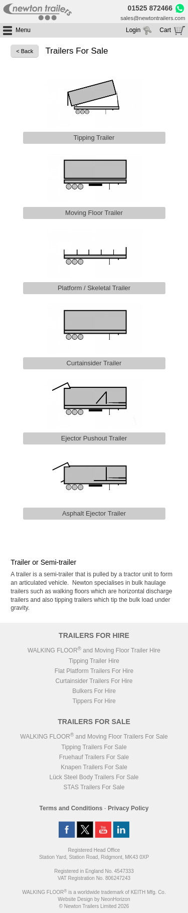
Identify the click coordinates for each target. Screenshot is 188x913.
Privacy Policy (128, 808)
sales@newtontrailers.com (152, 18)
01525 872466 (150, 8)
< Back (24, 51)
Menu (23, 30)
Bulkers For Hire (94, 691)
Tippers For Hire (93, 701)
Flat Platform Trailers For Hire (94, 670)
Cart (165, 30)
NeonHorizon (115, 899)
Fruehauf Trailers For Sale (94, 757)
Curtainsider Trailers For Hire (93, 680)
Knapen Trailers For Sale (94, 767)
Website (75, 899)
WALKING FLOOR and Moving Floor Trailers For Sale (93, 736)
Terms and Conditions (71, 808)
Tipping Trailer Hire (94, 660)
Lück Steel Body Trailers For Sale (93, 777)
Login (133, 30)
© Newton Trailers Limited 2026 (94, 906)
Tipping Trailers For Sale (93, 747)
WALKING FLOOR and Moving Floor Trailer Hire (94, 650)
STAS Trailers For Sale (94, 787)
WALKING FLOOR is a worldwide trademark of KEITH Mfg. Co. (93, 892)
